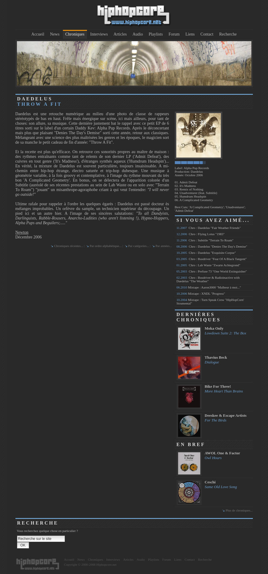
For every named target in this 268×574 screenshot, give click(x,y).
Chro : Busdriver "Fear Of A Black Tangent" (212, 259)
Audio (137, 34)
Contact (206, 34)
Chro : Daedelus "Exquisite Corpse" (206, 252)
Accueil (38, 34)
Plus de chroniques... (239, 510)
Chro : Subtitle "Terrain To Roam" (205, 240)
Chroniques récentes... (68, 246)
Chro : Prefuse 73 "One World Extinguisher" (212, 271)
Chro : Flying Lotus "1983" (201, 234)
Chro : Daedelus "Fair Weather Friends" (209, 228)
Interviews (99, 34)
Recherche (228, 34)
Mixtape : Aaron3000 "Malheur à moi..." (209, 287)
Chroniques (75, 34)
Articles (120, 34)
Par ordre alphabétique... (106, 246)
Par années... (164, 246)
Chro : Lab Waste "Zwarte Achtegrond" (208, 265)
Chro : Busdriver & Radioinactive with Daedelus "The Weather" (208, 279)
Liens (190, 34)
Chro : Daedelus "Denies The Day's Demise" (212, 246)
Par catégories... (138, 246)
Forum (174, 34)
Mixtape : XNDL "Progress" (201, 293)
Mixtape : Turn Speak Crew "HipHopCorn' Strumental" (210, 301)
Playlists (156, 34)
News (55, 34)
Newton (21, 232)
